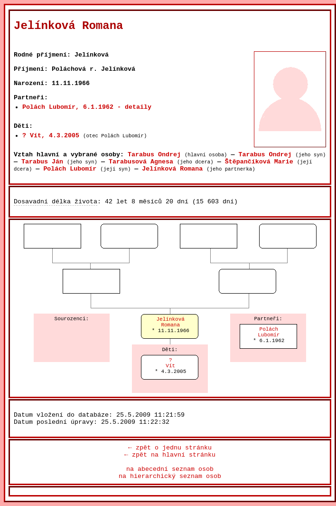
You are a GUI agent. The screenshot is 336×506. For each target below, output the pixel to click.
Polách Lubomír (69, 168)
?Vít (170, 363)
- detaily (134, 107)
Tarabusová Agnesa (141, 161)
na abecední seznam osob (170, 469)
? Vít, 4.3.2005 (50, 135)
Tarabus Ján (42, 161)
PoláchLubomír (269, 332)
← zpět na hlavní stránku (169, 454)
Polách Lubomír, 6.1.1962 (67, 107)
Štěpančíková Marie (259, 161)
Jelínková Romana (172, 168)
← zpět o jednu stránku (170, 447)
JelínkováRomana (171, 322)
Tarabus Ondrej (154, 154)
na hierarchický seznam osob (170, 476)
